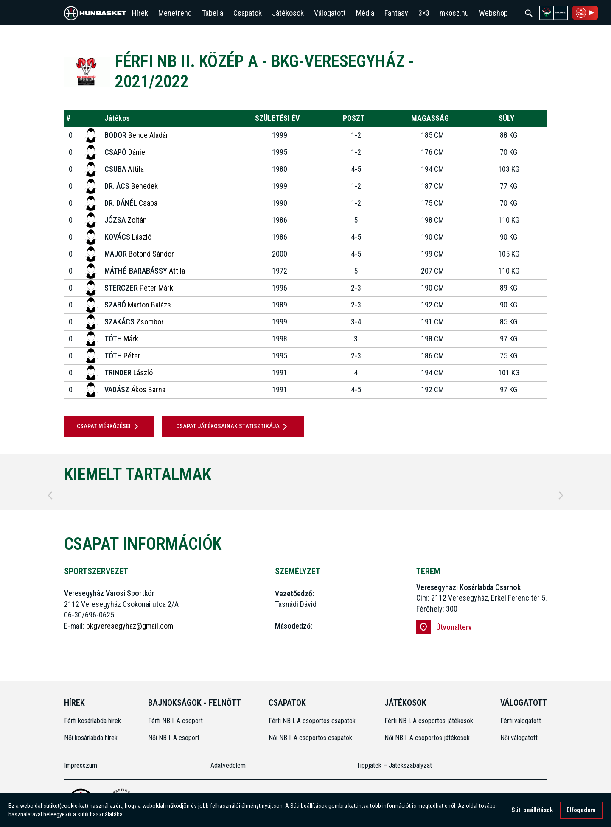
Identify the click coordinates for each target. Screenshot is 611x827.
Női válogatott (519, 738)
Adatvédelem (228, 765)
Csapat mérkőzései (109, 427)
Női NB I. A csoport (173, 738)
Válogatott (330, 12)
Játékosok (288, 12)
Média (365, 12)
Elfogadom (581, 811)
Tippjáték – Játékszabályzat (394, 765)
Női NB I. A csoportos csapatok (311, 738)
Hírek (140, 12)
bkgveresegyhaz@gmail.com (129, 625)
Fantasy (396, 12)
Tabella (212, 12)
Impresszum (80, 765)
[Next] (561, 495)
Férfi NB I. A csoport (175, 721)
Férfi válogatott (520, 721)
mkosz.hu (454, 12)
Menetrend (175, 12)
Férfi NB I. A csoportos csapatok (313, 721)
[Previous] (50, 495)
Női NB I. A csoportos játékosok (427, 738)
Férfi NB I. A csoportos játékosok (428, 721)
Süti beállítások (532, 811)
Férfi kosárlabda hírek (92, 721)
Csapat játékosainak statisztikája (233, 427)
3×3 (423, 12)
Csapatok (247, 12)
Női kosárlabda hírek (91, 738)
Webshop (493, 12)
